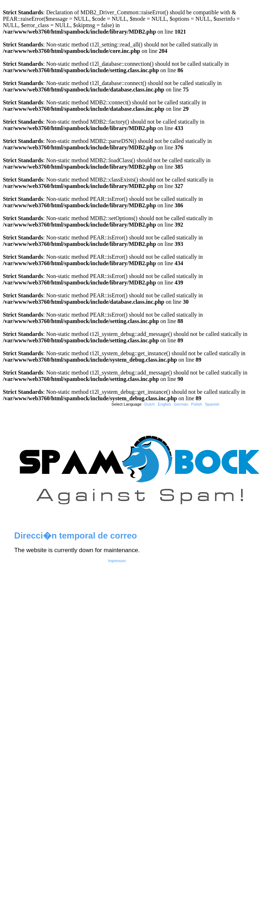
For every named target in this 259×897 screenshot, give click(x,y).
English (164, 404)
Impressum (117, 561)
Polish (196, 404)
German (181, 404)
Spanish (212, 404)
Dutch (150, 404)
